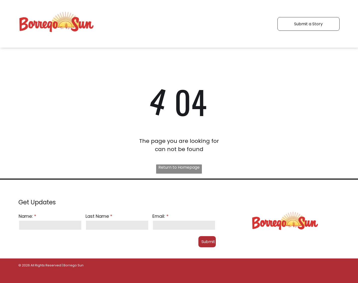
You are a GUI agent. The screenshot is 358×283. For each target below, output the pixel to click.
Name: (26, 216)
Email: (158, 216)
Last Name (97, 216)
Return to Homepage (179, 167)
